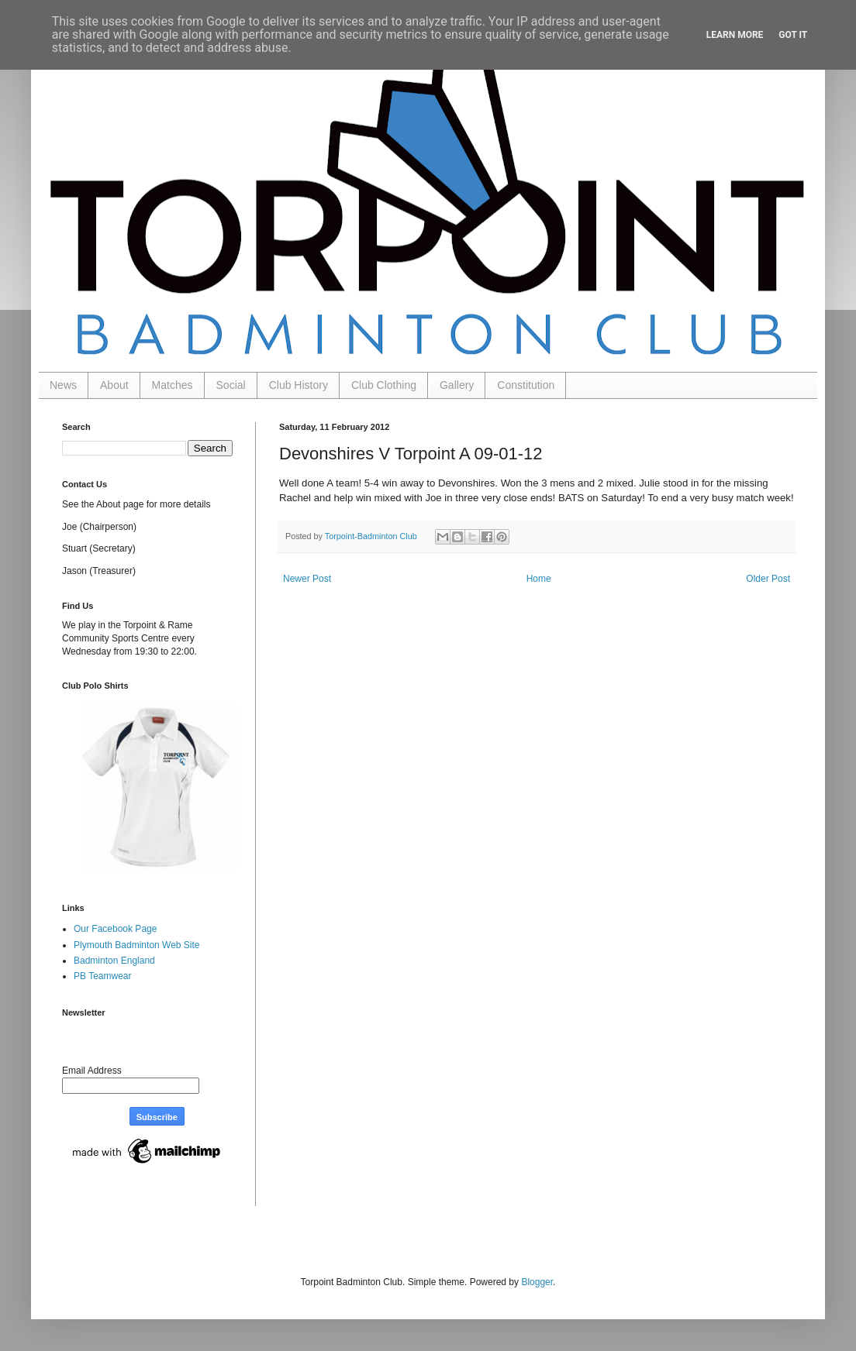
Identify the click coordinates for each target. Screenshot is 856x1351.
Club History (298, 385)
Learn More (735, 34)
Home (538, 578)
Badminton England (114, 960)
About (114, 385)
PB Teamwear (102, 976)
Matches (172, 385)
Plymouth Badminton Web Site (137, 945)
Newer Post (307, 578)
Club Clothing (383, 385)
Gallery (457, 385)
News (63, 385)
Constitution (525, 385)
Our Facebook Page (115, 928)
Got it (792, 34)
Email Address (92, 1070)
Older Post (768, 578)
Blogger (537, 1282)
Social (231, 385)
